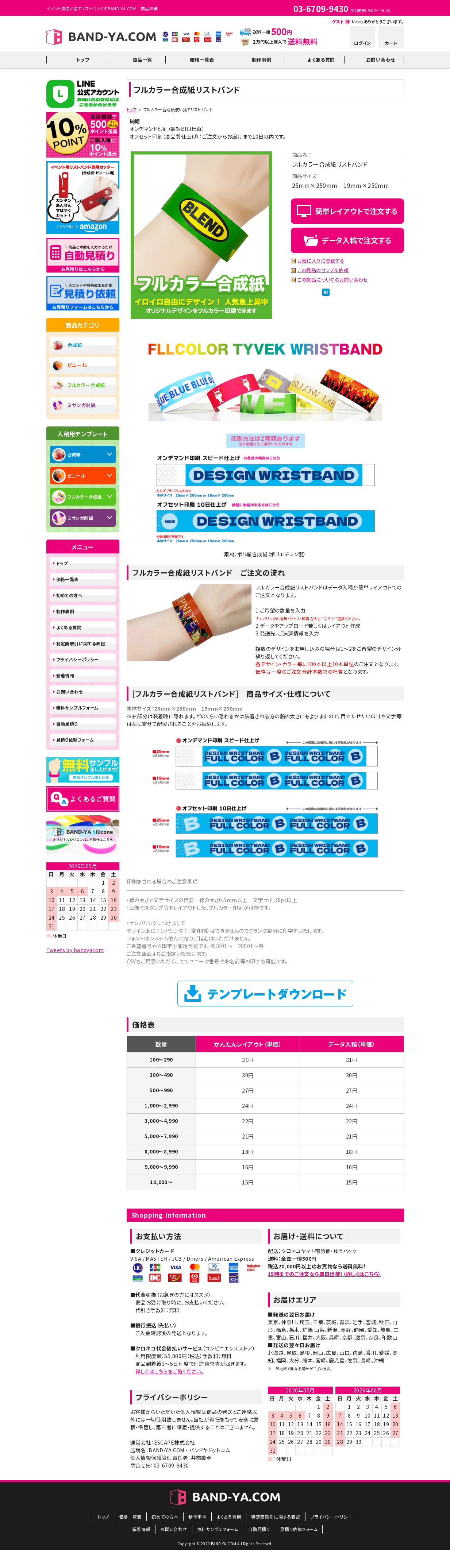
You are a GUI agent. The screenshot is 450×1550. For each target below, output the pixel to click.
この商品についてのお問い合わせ (332, 280)
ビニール (77, 365)
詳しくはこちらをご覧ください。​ (169, 1371)
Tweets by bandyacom (75, 950)
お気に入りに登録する (321, 261)
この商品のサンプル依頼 (323, 270)
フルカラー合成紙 (87, 385)
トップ (132, 109)
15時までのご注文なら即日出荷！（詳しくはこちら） (324, 1274)
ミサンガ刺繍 (82, 405)
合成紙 (75, 344)
